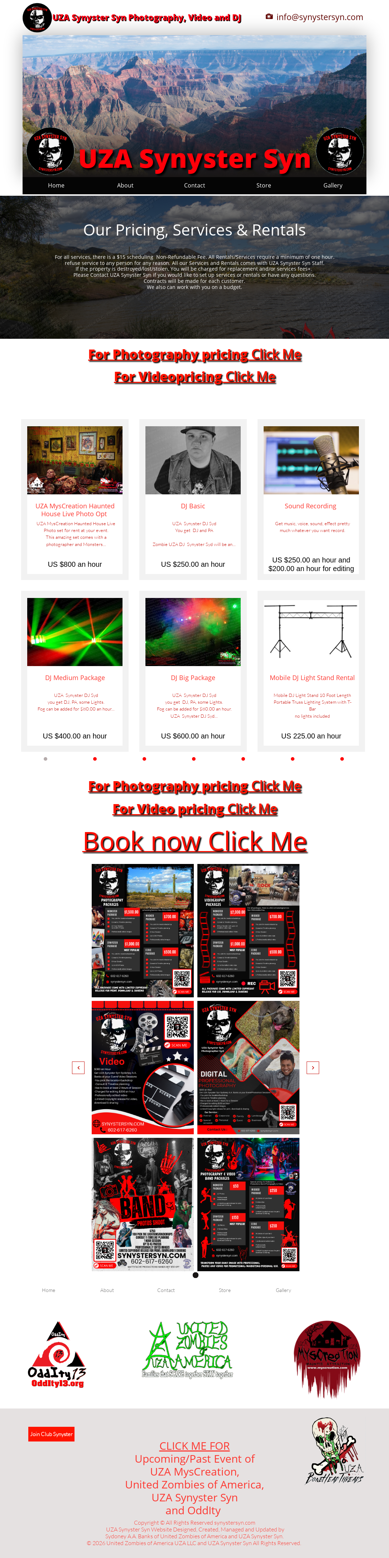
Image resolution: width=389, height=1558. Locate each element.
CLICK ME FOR (194, 1445)
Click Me (274, 354)
